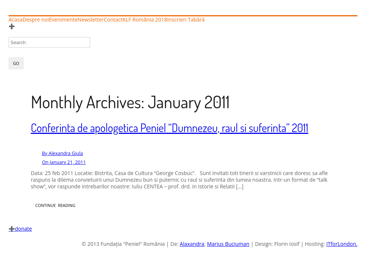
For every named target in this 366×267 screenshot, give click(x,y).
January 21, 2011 (64, 162)
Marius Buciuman (228, 243)
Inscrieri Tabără (186, 19)
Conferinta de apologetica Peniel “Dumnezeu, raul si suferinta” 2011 (169, 128)
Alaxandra (192, 243)
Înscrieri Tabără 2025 (37, 26)
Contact (113, 19)
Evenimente (63, 19)
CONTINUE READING (55, 205)
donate (20, 228)
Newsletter (91, 19)
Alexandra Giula (62, 153)
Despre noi (36, 19)
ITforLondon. (341, 243)
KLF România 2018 (144, 19)
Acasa (16, 19)
